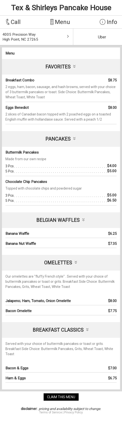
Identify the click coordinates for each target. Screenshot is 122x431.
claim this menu (61, 397)
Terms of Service (50, 412)
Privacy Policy (73, 412)
